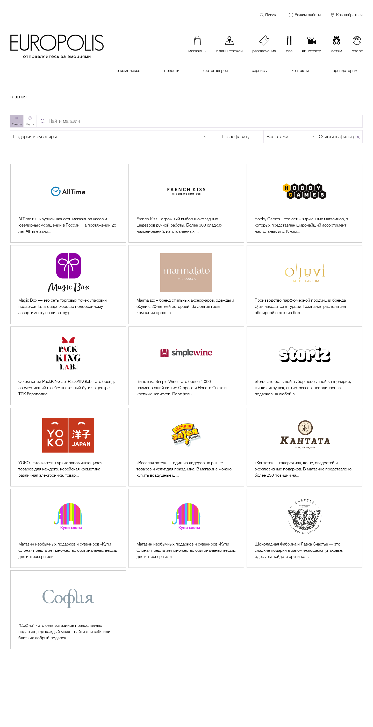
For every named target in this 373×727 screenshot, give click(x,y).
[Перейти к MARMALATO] (186, 284)
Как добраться (346, 15)
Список (17, 124)
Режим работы (308, 14)
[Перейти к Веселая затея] (186, 447)
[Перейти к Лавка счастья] (304, 528)
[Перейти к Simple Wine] (186, 365)
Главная (18, 96)
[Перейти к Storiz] (304, 365)
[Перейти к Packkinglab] (68, 365)
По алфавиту (235, 136)
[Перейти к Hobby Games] (304, 203)
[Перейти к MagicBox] (68, 284)
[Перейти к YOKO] (68, 447)
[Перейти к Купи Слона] (68, 528)
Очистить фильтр (337, 136)
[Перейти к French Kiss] (186, 203)
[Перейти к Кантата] (304, 447)
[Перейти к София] (68, 609)
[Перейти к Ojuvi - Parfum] (304, 284)
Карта (30, 124)
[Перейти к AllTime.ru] (68, 203)
